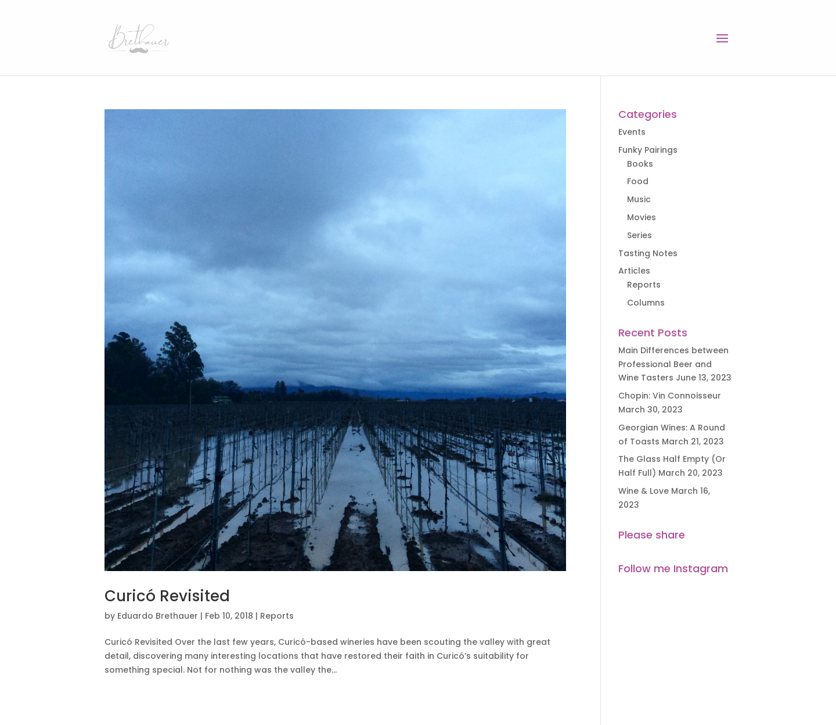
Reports (277, 616)
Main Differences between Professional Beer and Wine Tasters (673, 364)
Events (632, 132)
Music (639, 199)
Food (637, 181)
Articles (634, 271)
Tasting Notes (648, 253)
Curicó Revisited (167, 596)
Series (639, 235)
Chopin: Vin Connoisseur (669, 395)
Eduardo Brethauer (157, 616)
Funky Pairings (648, 150)
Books (640, 164)
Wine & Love (643, 491)
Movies (641, 217)
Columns (646, 302)
